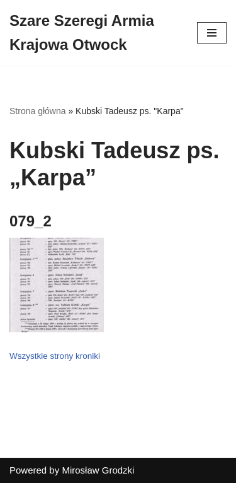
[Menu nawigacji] (212, 33)
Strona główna (37, 111)
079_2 (30, 221)
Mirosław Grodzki (98, 470)
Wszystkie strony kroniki (54, 356)
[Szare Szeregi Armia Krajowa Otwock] (93, 33)
